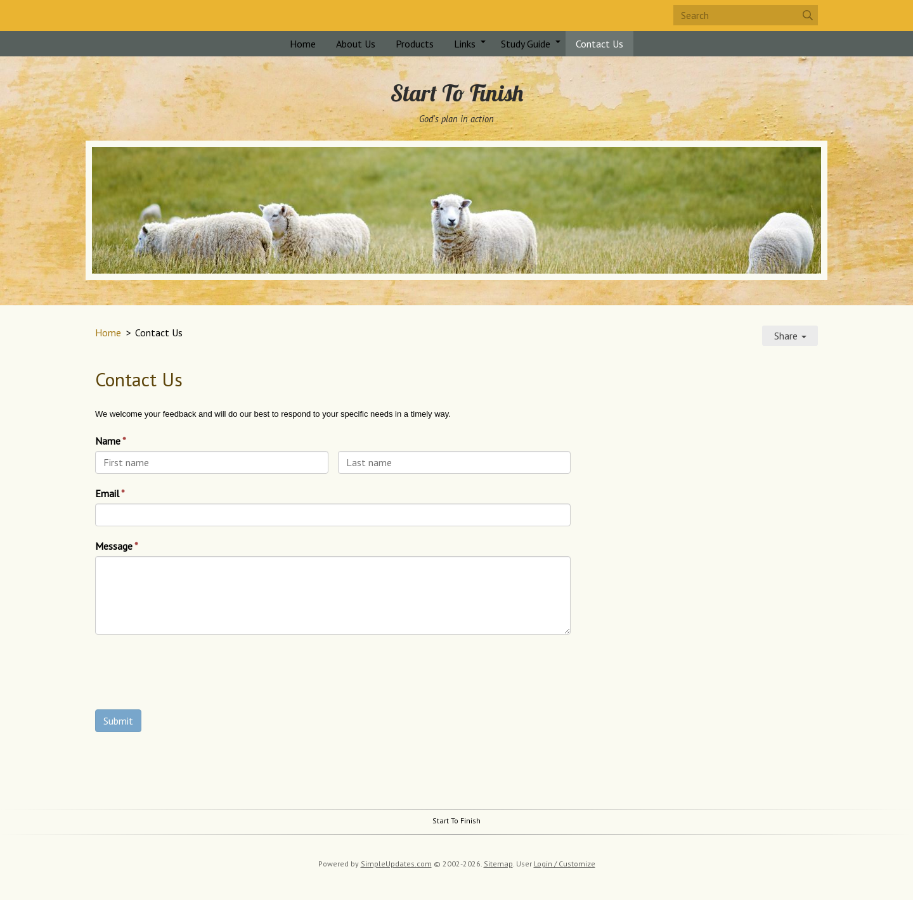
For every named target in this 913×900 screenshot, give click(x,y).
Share (790, 335)
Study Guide (525, 43)
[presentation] (191, 675)
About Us (355, 43)
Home (303, 43)
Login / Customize (564, 863)
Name (107, 440)
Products (415, 43)
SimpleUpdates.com (396, 863)
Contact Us (599, 43)
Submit (118, 720)
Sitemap (498, 863)
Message (114, 546)
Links (465, 43)
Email (107, 493)
